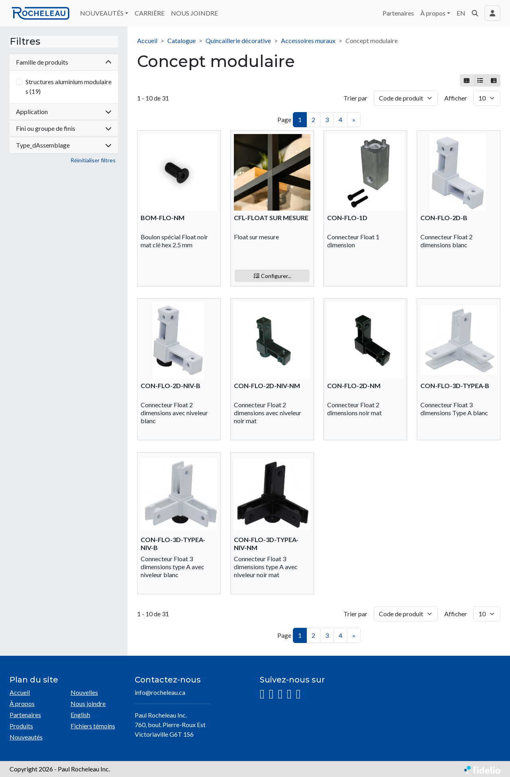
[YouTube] (289, 694)
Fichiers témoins (93, 726)
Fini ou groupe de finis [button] (64, 128)
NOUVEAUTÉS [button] (102, 13)
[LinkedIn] (280, 694)
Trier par (355, 98)
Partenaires (398, 13)
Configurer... (272, 275)
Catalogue (181, 40)
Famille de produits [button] (64, 62)
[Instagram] (262, 694)
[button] (475, 13)
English (80, 714)
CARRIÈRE (150, 13)
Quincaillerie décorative (238, 40)
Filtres (25, 41)
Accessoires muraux (308, 40)
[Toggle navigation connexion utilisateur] (492, 13)
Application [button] (64, 111)
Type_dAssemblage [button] (64, 145)
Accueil (147, 40)
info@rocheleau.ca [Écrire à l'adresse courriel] (160, 692)
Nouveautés (26, 737)
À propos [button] (432, 13)
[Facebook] (271, 694)
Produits (21, 726)
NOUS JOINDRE (194, 13)
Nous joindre (88, 703)
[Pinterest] (298, 694)
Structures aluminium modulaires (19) (69, 86)
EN (461, 13)
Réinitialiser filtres (93, 160)
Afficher (455, 98)
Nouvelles (84, 692)
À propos (22, 703)
